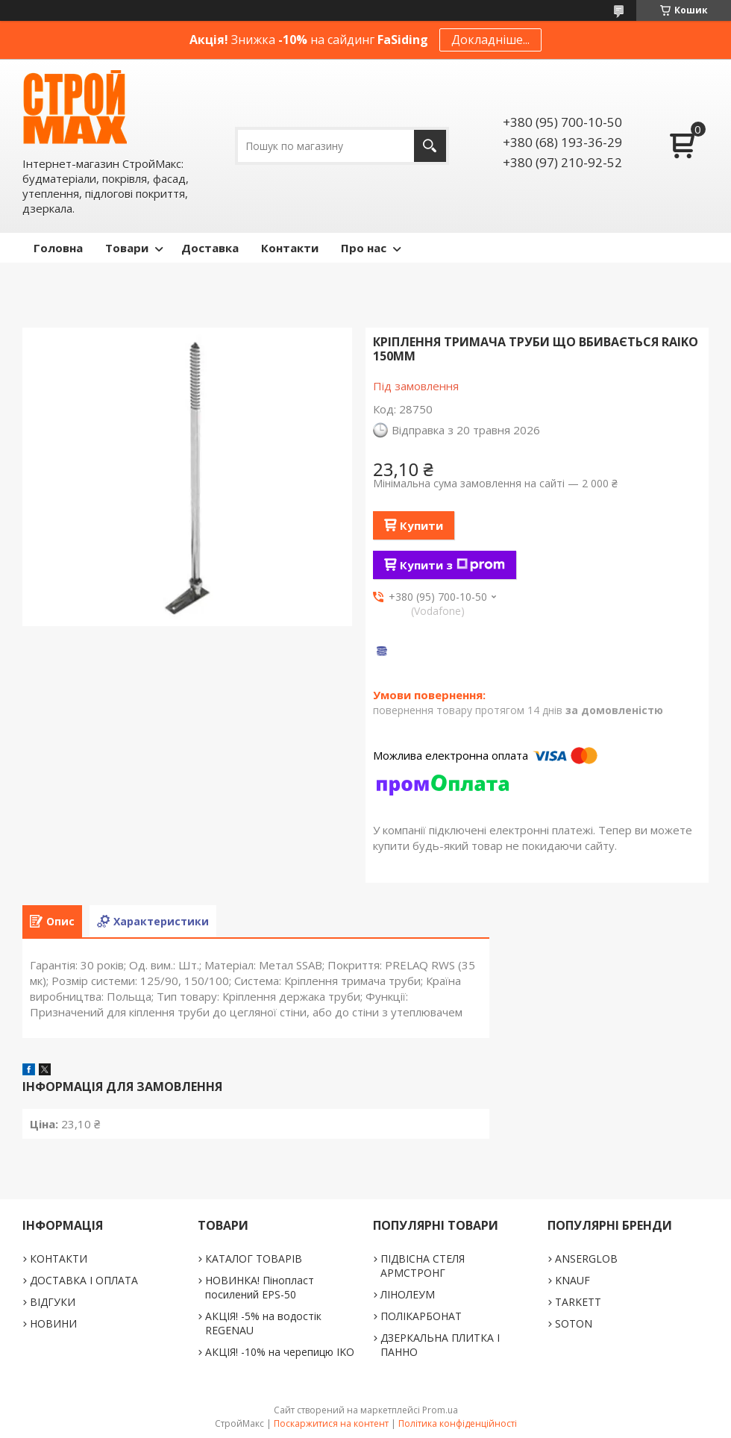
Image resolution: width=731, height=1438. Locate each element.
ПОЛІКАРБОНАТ (421, 1316)
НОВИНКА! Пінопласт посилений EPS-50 (259, 1287)
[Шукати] (430, 146)
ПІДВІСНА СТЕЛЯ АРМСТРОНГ (422, 1265)
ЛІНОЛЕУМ (407, 1294)
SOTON (573, 1323)
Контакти (290, 247)
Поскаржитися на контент (331, 1423)
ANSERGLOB (586, 1258)
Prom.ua (440, 1410)
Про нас (363, 247)
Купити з (452, 564)
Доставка (210, 247)
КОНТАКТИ (58, 1258)
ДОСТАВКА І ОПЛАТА (84, 1280)
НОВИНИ (53, 1323)
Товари (126, 247)
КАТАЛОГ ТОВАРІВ (253, 1258)
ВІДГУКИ (52, 1302)
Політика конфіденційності (457, 1423)
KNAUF (572, 1280)
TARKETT (578, 1302)
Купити (421, 525)
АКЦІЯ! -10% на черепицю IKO (279, 1352)
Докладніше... (490, 39)
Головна (58, 247)
